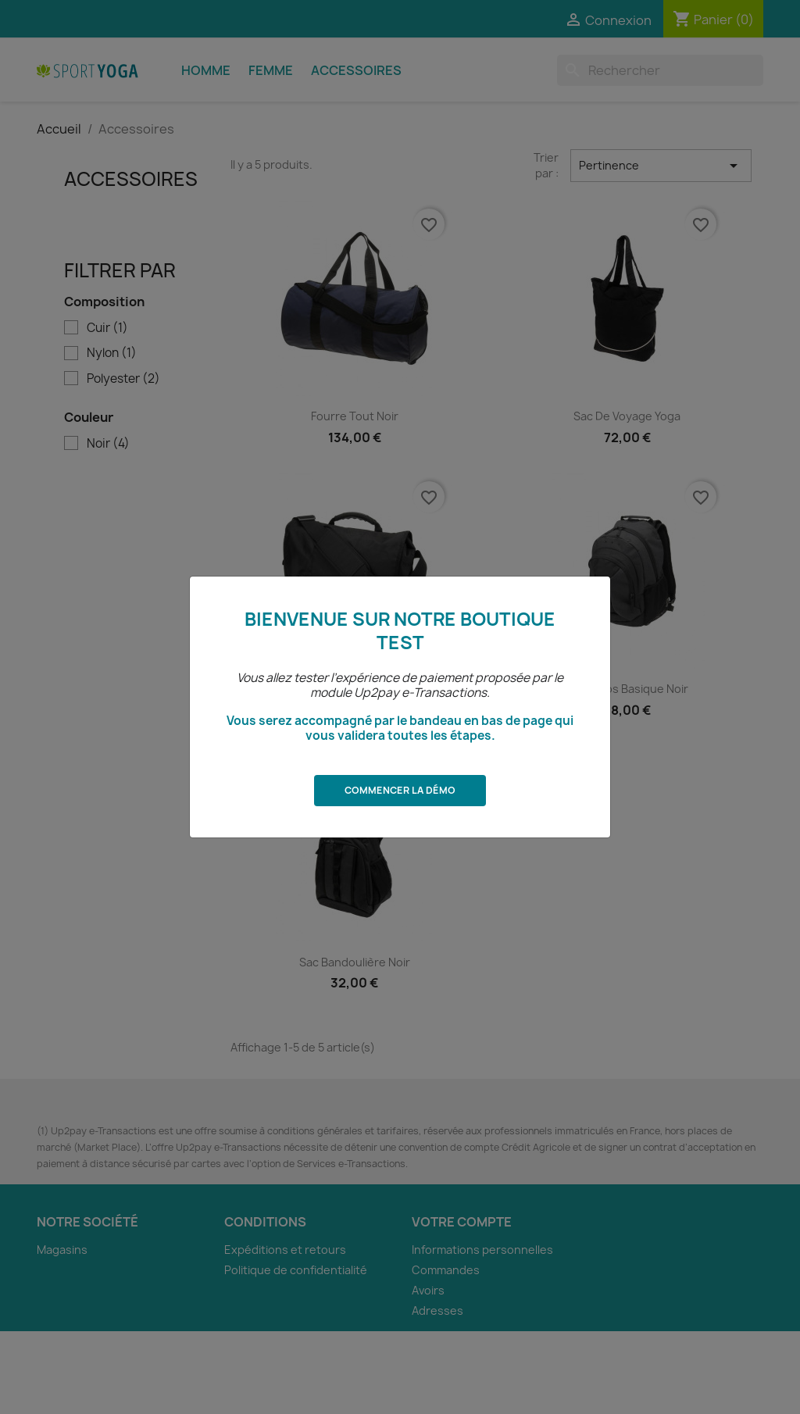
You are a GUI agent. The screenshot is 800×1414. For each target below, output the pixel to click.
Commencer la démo (400, 790)
